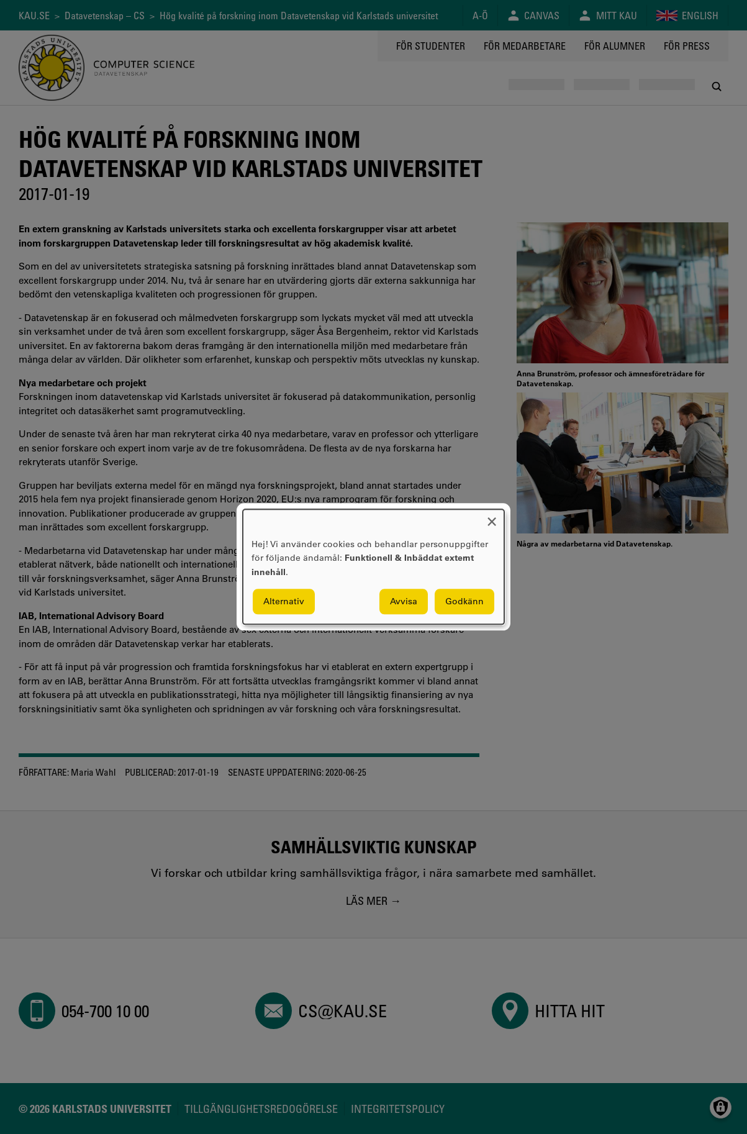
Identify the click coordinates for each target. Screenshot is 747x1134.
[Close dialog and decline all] (491, 517)
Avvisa (403, 601)
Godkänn (464, 601)
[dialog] (373, 566)
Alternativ (283, 601)
